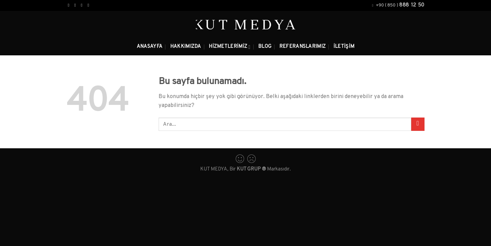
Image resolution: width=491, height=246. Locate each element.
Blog (264, 46)
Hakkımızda (185, 46)
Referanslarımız (302, 46)
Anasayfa (149, 46)
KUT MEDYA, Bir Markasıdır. (245, 169)
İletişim (343, 46)
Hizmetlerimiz (229, 46)
